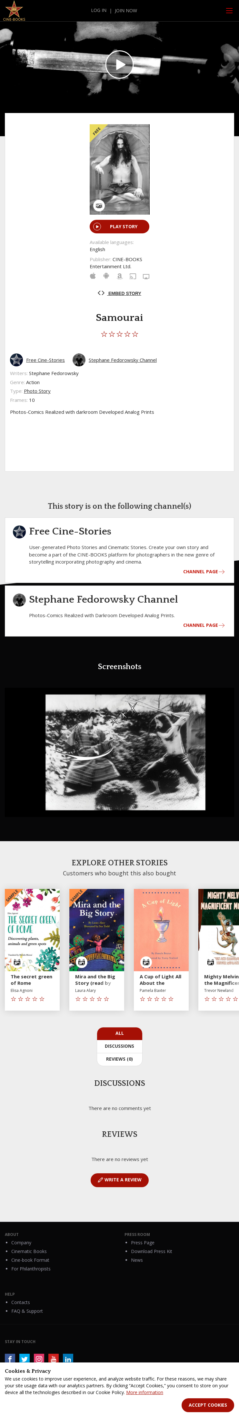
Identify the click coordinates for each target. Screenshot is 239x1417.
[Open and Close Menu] (229, 10)
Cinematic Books (29, 1251)
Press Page (142, 1242)
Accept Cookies (208, 1405)
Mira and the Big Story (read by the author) (95, 983)
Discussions (119, 1046)
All (119, 1033)
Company (21, 1242)
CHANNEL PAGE (200, 571)
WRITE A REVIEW (120, 1180)
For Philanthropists (31, 1269)
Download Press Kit (151, 1251)
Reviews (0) (119, 1059)
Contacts (20, 1302)
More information (144, 1392)
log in (98, 10)
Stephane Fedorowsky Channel (123, 360)
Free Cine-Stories (45, 360)
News (137, 1260)
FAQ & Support (27, 1311)
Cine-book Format (30, 1260)
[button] (228, 693)
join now (126, 10)
